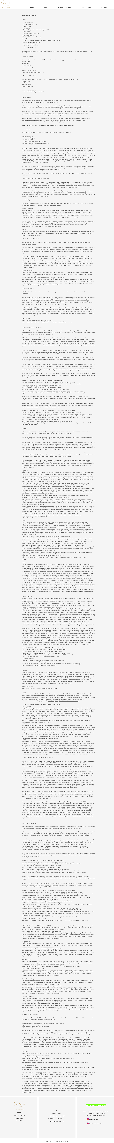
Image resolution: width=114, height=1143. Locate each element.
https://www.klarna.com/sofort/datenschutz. (59, 683)
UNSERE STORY (19, 1118)
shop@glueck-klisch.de (37, 72)
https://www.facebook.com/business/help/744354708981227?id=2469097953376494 (52, 908)
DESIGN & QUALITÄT (19, 1115)
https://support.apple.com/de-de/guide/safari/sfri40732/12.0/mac (71, 417)
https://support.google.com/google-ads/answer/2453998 (43, 984)
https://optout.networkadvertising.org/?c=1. (74, 393)
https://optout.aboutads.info (50, 393)
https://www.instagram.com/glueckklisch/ (34, 1025)
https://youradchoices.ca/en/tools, (32, 393)
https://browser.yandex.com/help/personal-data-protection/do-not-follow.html (49, 421)
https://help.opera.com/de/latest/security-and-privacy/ (42, 419)
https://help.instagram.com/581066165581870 (58, 1058)
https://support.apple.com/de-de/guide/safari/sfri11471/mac (43, 386)
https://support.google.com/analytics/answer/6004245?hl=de (62, 966)
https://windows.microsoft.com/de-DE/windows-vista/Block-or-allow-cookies (58, 384)
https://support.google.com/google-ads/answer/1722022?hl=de (45, 929)
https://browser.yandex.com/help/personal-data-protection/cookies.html (48, 389)
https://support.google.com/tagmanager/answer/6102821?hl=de (46, 1002)
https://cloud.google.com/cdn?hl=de (37, 276)
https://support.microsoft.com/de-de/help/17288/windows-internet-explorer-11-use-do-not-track (64, 414)
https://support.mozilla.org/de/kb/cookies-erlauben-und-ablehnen (45, 380)
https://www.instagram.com (35, 1057)
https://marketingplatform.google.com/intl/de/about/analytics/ (45, 965)
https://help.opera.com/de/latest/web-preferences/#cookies (43, 387)
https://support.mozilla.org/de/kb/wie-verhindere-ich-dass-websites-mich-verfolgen (50, 410)
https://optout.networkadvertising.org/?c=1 (74, 872)
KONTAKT (19, 1120)
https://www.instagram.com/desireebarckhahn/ (35, 1026)
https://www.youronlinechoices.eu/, (72, 391)
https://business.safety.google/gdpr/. (78, 283)
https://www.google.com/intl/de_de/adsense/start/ (42, 947)
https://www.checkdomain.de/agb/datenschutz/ (58, 322)
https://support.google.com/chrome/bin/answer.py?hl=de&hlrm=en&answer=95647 (51, 382)
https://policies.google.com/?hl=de (54, 277)
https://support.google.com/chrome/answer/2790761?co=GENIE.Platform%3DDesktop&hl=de (54, 412)
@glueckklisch (93, 1119)
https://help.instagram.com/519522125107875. (36, 1060)
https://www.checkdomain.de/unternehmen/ (40, 320)
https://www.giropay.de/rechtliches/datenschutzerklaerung (63, 701)
